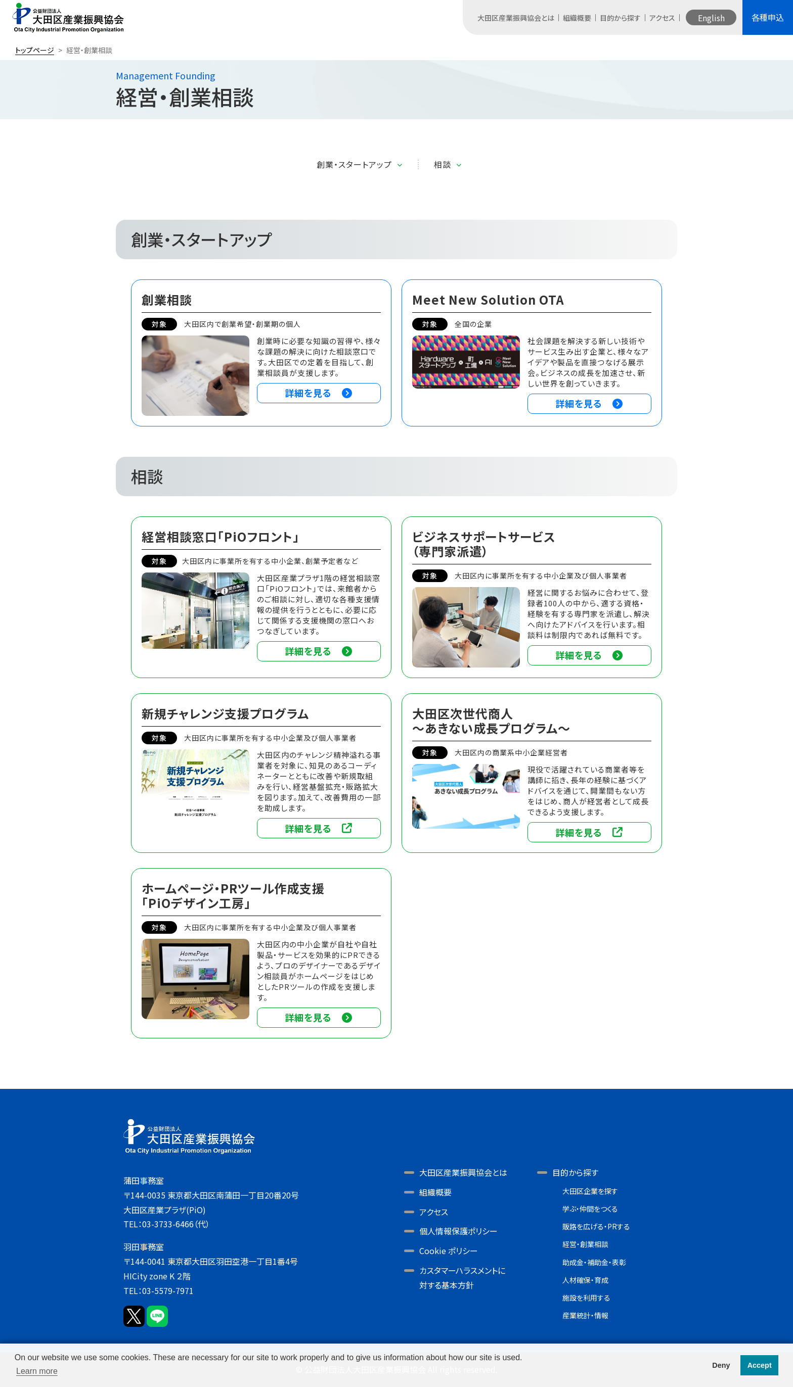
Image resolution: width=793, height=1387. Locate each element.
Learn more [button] (37, 1371)
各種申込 (768, 17)
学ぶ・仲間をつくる (590, 1209)
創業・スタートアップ (354, 164)
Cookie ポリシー (448, 1251)
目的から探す (620, 17)
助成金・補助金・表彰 (594, 1262)
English (711, 18)
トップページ (34, 50)
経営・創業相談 (585, 1244)
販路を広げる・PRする (596, 1226)
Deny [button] (721, 1365)
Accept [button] (759, 1365)
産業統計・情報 (585, 1315)
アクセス (662, 17)
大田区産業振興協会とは (515, 17)
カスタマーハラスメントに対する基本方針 (462, 1277)
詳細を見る (319, 392)
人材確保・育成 (585, 1280)
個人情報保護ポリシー (458, 1231)
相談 (442, 164)
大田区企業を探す (590, 1191)
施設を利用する (586, 1298)
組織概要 (577, 17)
